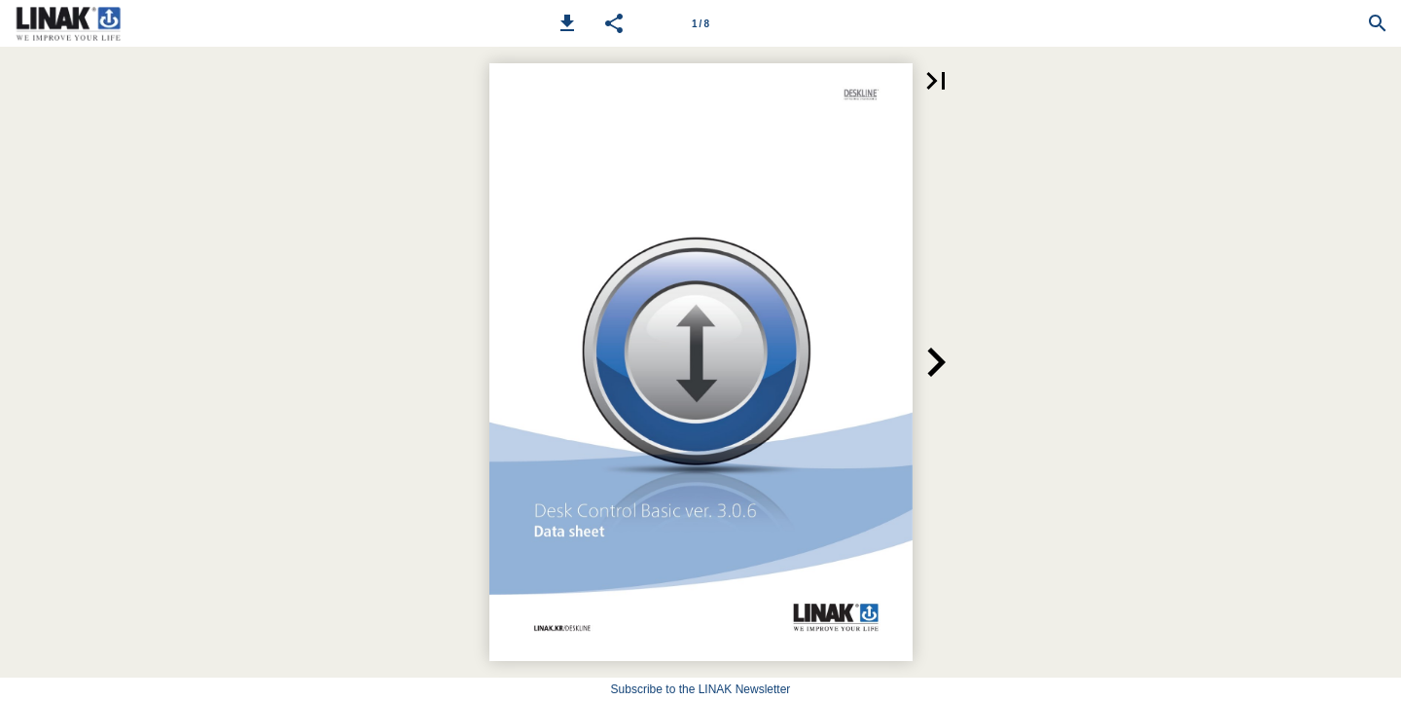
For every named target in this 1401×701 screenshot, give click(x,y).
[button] (567, 23)
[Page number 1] (700, 23)
